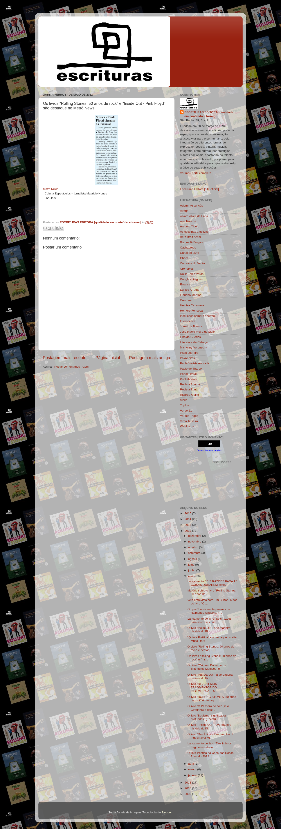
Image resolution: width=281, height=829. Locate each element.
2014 (188, 519)
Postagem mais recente (64, 357)
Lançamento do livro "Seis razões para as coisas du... (209, 620)
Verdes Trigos (189, 415)
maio (191, 576)
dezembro (195, 535)
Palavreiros (187, 358)
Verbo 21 (186, 410)
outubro (193, 547)
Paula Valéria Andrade (194, 363)
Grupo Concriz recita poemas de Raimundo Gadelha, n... (208, 611)
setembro (194, 553)
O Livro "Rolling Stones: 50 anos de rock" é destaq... (210, 648)
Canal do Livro (189, 252)
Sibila (183, 400)
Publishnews (188, 379)
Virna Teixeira (189, 421)
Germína (186, 300)
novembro (195, 541)
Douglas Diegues (191, 279)
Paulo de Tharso (191, 368)
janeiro (193, 775)
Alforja (184, 210)
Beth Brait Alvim (190, 237)
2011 (188, 782)
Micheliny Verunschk (193, 347)
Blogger (167, 812)
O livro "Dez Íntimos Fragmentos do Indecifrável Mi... (210, 736)
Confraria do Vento (192, 263)
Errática (185, 284)
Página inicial (107, 357)
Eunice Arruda (189, 289)
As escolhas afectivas (194, 231)
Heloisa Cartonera (192, 305)
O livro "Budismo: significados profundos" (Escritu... (207, 717)
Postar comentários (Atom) (72, 366)
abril (191, 763)
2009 (188, 794)
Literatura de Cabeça (194, 342)
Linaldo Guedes (190, 337)
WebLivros (187, 426)
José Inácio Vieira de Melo (197, 331)
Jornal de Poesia (191, 326)
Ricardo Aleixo (189, 394)
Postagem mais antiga (149, 357)
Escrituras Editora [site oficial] (199, 189)
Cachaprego (188, 247)
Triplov (184, 405)
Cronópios (187, 268)
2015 (188, 513)
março (192, 769)
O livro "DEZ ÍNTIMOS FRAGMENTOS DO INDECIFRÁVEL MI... (203, 687)
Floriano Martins (190, 295)
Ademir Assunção (191, 205)
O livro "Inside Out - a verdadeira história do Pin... (209, 629)
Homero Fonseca (191, 310)
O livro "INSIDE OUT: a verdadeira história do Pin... (210, 676)
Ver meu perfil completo (195, 173)
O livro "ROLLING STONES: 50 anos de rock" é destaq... (211, 698)
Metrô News (50, 188)
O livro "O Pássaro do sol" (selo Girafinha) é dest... (208, 707)
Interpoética (188, 321)
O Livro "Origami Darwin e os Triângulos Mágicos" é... (206, 667)
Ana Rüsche (188, 221)
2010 (188, 788)
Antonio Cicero (190, 226)
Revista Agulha (190, 384)
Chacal (184, 258)
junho (192, 570)
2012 (188, 530)
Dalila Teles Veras (192, 274)
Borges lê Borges (191, 242)
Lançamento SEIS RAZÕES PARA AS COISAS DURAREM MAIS (212, 583)
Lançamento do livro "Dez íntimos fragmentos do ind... (209, 745)
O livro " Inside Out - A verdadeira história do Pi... (209, 726)
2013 (188, 524)
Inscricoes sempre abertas (197, 315)
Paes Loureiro (189, 352)
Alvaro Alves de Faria (194, 216)
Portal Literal (188, 373)
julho (191, 564)
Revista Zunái (189, 389)
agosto (193, 559)
